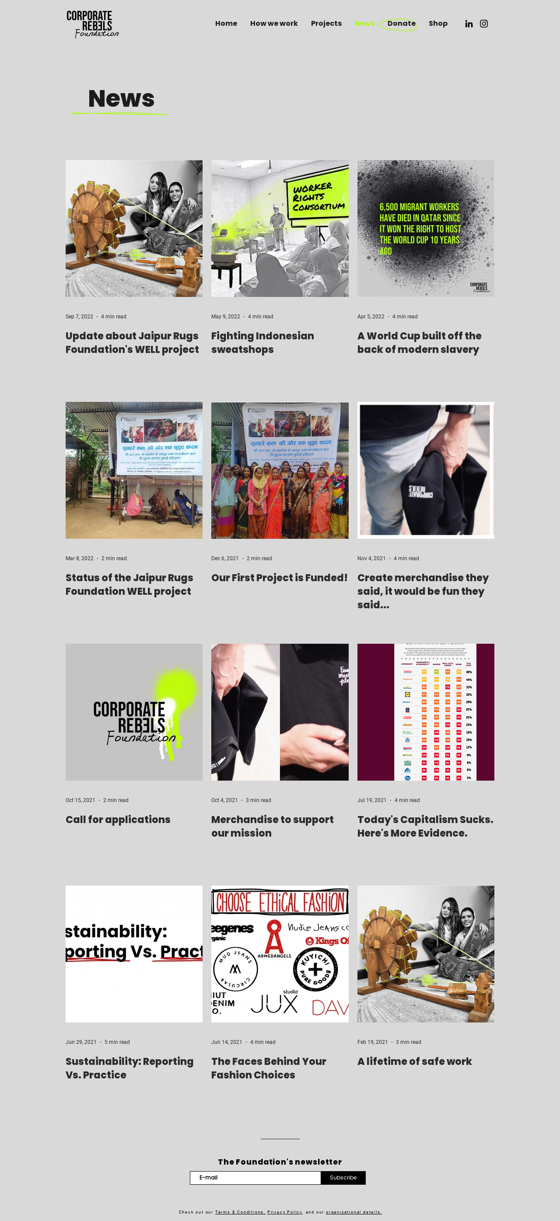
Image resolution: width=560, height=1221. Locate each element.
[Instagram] (484, 23)
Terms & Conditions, (240, 1212)
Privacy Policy (284, 1212)
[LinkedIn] (469, 23)
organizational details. (354, 1212)
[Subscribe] (343, 1178)
